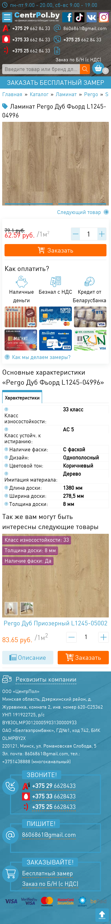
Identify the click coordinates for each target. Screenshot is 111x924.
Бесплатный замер (47, 873)
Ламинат (66, 94)
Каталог (39, 94)
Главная (12, 94)
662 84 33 (31, 28)
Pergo (91, 94)
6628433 (54, 785)
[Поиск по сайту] (85, 69)
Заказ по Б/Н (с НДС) (78, 59)
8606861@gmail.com (85, 28)
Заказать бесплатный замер (55, 82)
